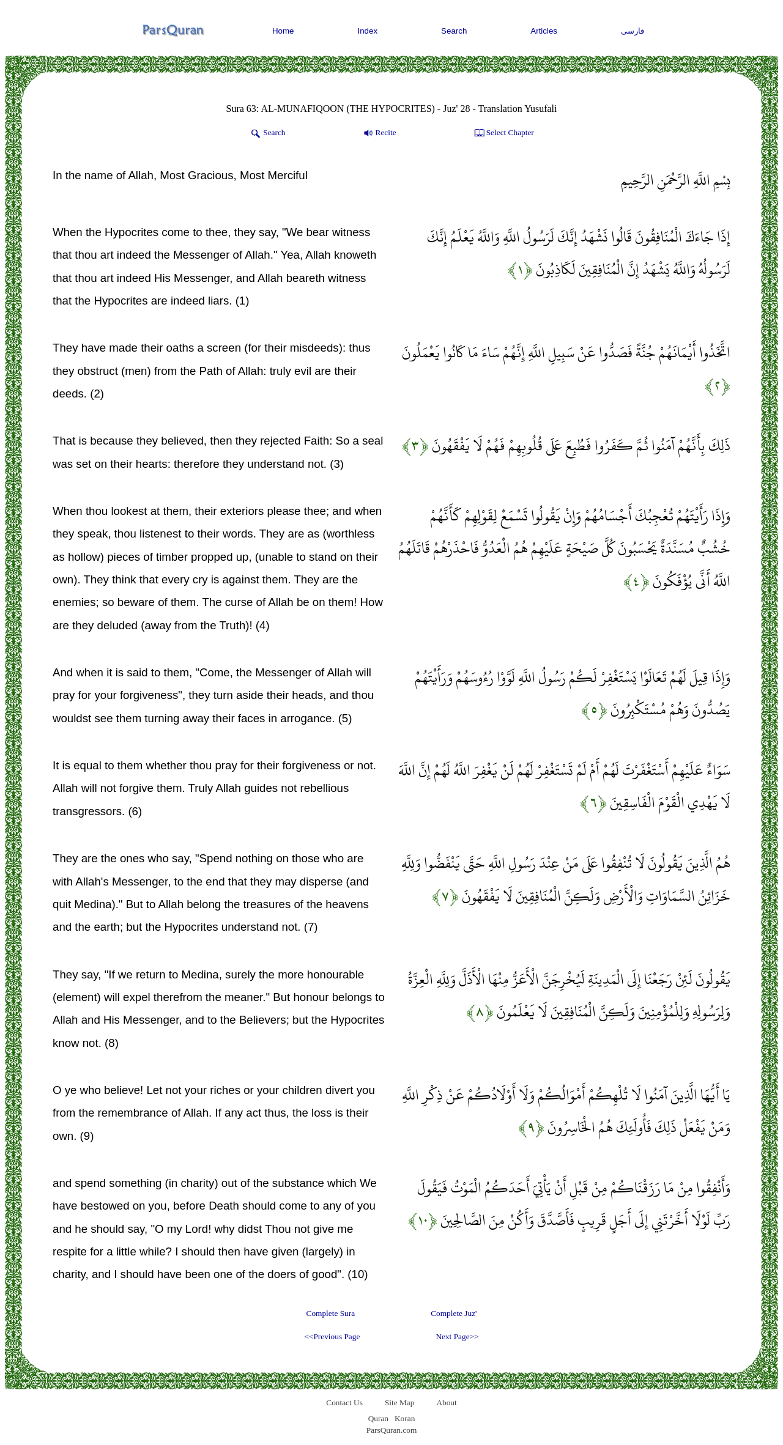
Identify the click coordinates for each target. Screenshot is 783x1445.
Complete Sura (330, 1313)
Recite (379, 133)
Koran (405, 1418)
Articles (543, 30)
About (446, 1402)
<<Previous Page (332, 1336)
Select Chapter (503, 133)
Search (454, 30)
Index (368, 30)
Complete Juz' (454, 1313)
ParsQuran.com (391, 1430)
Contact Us (344, 1402)
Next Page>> (457, 1336)
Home (283, 30)
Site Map (400, 1402)
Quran (378, 1418)
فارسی (632, 30)
